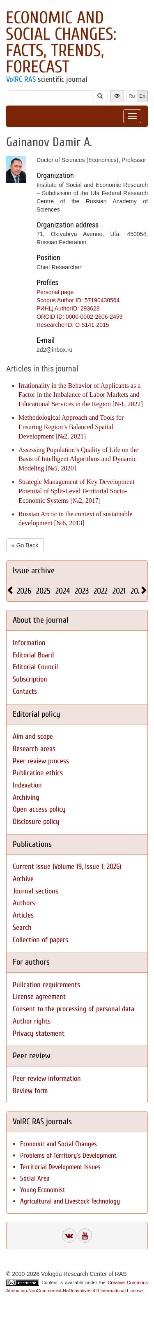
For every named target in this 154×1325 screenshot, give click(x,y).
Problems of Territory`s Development (68, 1155)
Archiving (26, 797)
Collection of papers (40, 940)
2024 (62, 591)
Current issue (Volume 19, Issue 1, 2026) (67, 866)
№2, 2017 (86, 500)
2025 (43, 591)
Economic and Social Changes (58, 1144)
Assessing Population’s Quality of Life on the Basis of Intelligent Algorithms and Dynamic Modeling (78, 459)
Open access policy (39, 809)
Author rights (32, 1021)
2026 (24, 591)
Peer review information (47, 1078)
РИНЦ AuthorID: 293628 (68, 308)
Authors (24, 903)
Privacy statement (38, 1033)
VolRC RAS (21, 79)
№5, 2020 (61, 468)
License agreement (39, 996)
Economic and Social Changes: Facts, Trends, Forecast (61, 42)
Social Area (35, 1178)
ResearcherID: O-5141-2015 (73, 325)
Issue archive (34, 570)
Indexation (27, 785)
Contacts (25, 691)
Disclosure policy (36, 821)
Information (29, 643)
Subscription (30, 679)
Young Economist (42, 1190)
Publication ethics (38, 773)
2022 (101, 591)
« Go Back (24, 545)
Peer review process (41, 761)
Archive (23, 879)
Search (22, 927)
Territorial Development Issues (60, 1167)
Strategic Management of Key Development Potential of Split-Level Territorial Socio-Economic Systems (76, 491)
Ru (132, 96)
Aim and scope (33, 736)
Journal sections (35, 891)
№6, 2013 (69, 523)
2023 (82, 591)
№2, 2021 (71, 436)
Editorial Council (35, 667)
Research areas (34, 749)
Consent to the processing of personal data (73, 1009)
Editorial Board (33, 655)
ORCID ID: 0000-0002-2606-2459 (79, 316)
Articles (23, 915)
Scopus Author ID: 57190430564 (78, 300)
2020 (138, 591)
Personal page (55, 292)
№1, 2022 (127, 403)
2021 (119, 591)
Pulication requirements (46, 985)
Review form (30, 1091)
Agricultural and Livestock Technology (70, 1201)
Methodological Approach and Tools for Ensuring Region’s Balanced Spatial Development (71, 427)
